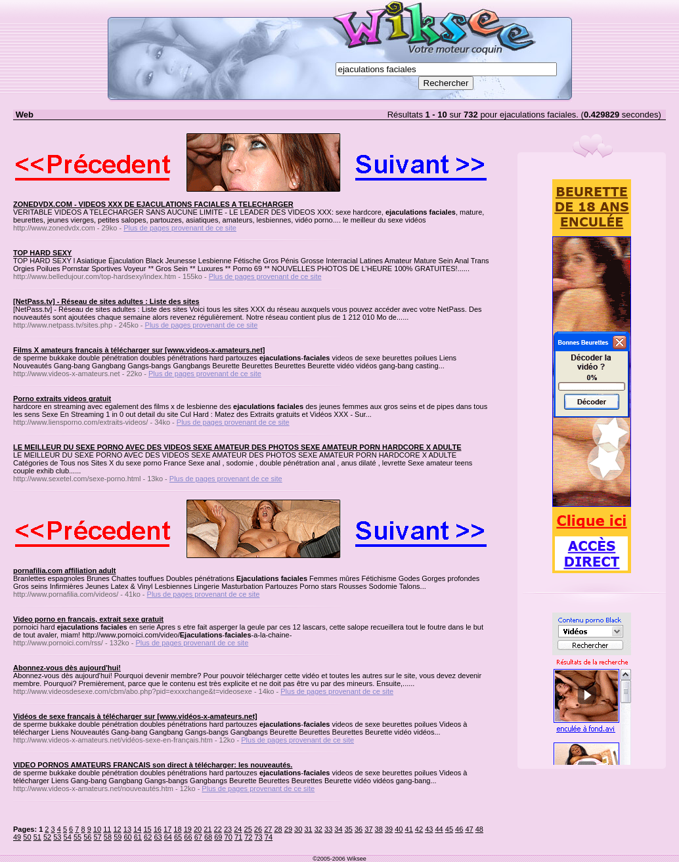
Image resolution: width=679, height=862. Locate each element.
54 (68, 837)
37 (368, 829)
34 (338, 829)
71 (238, 837)
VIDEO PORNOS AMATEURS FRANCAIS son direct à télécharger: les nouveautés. (152, 765)
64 (168, 837)
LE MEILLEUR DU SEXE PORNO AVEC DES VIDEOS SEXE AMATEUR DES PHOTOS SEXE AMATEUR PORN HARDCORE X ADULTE (237, 447)
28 (278, 829)
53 (57, 837)
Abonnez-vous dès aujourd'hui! (67, 668)
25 (248, 829)
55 (77, 837)
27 (268, 829)
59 (117, 837)
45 (449, 829)
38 (379, 829)
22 (218, 829)
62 (148, 837)
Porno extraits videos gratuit (62, 398)
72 (248, 837)
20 (198, 829)
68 (208, 837)
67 (198, 837)
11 (107, 829)
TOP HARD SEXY (42, 253)
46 (459, 829)
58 (108, 837)
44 (439, 829)
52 (47, 837)
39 (389, 829)
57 (98, 837)
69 (218, 837)
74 (269, 837)
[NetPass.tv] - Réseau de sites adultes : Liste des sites (106, 301)
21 (207, 829)
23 (228, 829)
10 (97, 829)
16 (158, 829)
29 (288, 829)
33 (328, 829)
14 (137, 829)
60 (127, 837)
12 (117, 829)
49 (17, 837)
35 (349, 829)
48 (479, 829)
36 (358, 829)
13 (127, 829)
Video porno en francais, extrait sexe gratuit (88, 619)
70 (228, 837)
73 (259, 837)
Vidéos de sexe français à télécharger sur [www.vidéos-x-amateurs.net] (135, 716)
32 (318, 829)
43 (429, 829)
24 (238, 829)
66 (188, 837)
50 (27, 837)
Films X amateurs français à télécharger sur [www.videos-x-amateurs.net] (139, 350)
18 (177, 829)
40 (399, 829)
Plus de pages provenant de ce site (179, 228)
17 (167, 829)
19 (188, 829)
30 (298, 829)
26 (258, 829)
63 (158, 837)
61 (138, 837)
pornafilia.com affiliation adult (64, 570)
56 (87, 837)
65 (178, 837)
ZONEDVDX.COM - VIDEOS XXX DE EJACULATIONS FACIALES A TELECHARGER (153, 204)
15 (147, 829)
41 (409, 829)
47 (469, 829)
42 (419, 829)
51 (37, 837)
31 (308, 829)
